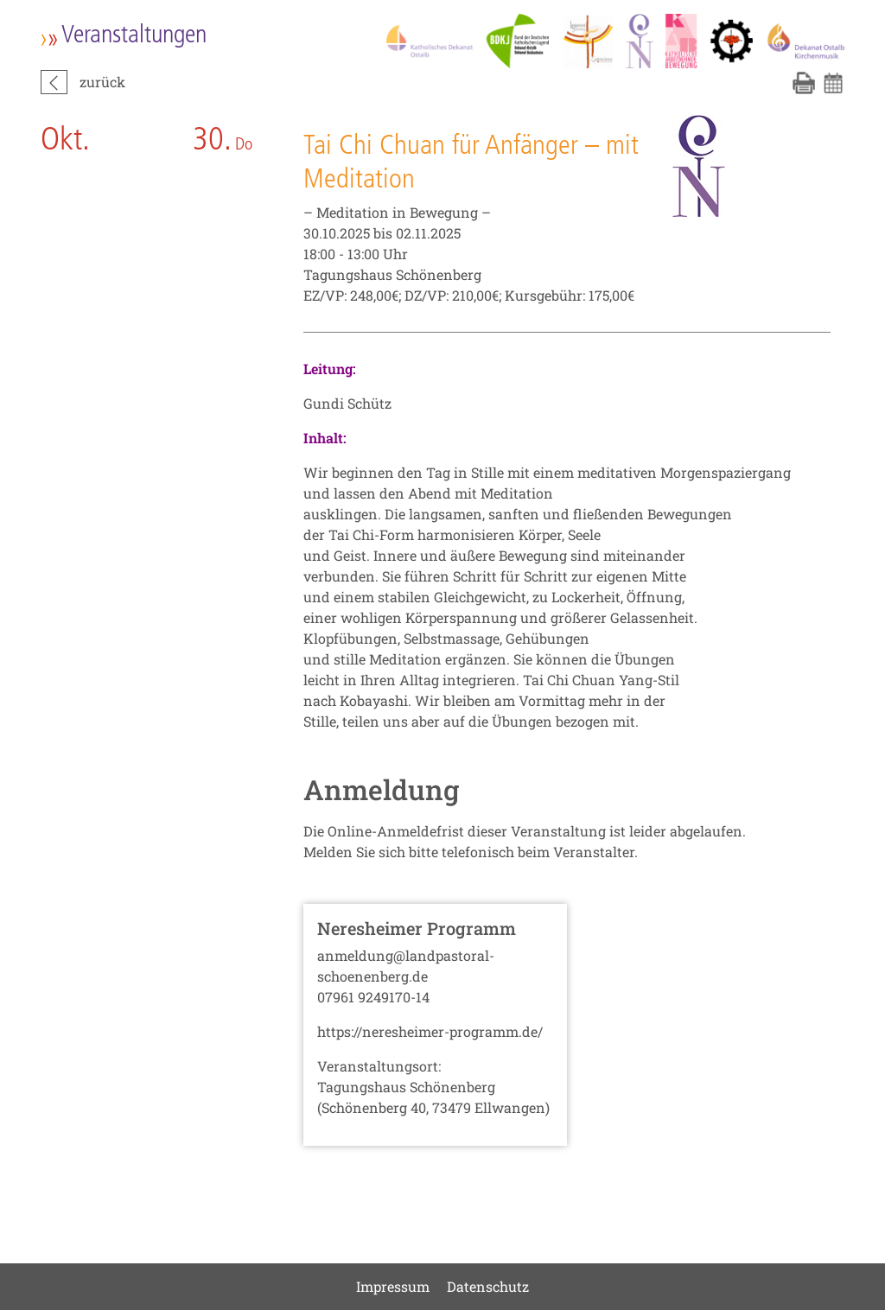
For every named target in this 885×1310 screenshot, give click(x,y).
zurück (102, 82)
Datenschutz (488, 1286)
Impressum (393, 1286)
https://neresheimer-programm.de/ (430, 1031)
